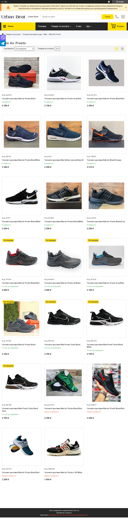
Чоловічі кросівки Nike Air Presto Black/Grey (106, 222)
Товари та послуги (60, 26)
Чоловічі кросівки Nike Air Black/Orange (104, 160)
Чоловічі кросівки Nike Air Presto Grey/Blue (105, 283)
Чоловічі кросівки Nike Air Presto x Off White (63, 472)
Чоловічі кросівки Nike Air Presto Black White (21, 222)
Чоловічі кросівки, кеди (32, 34)
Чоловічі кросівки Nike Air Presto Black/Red (105, 99)
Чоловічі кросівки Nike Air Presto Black (18, 99)
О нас (78, 26)
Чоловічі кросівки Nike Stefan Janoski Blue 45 (64, 160)
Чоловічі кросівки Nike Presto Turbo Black (62, 345)
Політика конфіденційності (78, 515)
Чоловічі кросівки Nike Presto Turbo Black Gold (20, 409)
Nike (45, 34)
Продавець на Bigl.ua (64, 513)
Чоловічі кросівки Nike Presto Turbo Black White (105, 346)
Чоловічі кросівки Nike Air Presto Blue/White (21, 160)
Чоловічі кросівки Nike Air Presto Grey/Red (62, 99)
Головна (42, 26)
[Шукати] (107, 16)
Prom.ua (76, 510)
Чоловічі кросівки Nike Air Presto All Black (62, 283)
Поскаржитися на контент (58, 515)
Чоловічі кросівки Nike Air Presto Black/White (63, 222)
